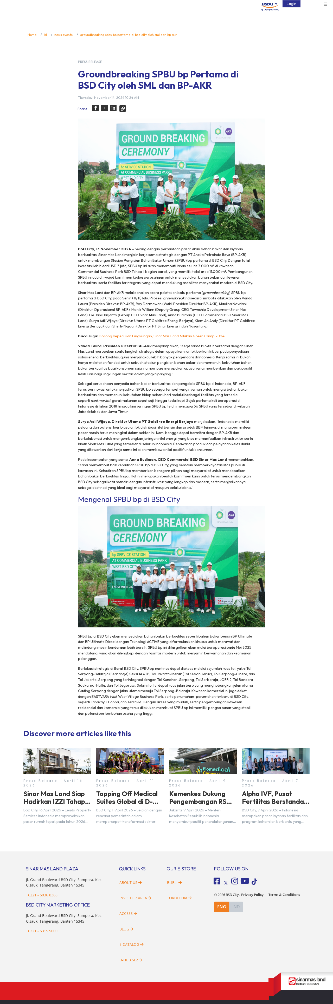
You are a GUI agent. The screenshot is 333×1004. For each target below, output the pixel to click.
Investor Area (135, 897)
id (45, 34)
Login (291, 3)
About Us (130, 882)
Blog (126, 929)
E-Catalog (131, 944)
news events (63, 34)
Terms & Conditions (284, 895)
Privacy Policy (252, 895)
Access (128, 913)
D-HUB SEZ (131, 959)
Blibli (174, 882)
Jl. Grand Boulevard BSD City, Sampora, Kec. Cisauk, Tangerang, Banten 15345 (64, 882)
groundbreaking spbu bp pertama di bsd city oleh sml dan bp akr (128, 34)
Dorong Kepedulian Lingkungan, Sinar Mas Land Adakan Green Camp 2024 (162, 336)
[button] (95, 108)
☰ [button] (325, 4)
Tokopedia (179, 897)
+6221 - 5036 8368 (41, 895)
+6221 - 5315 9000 (41, 930)
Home (32, 34)
